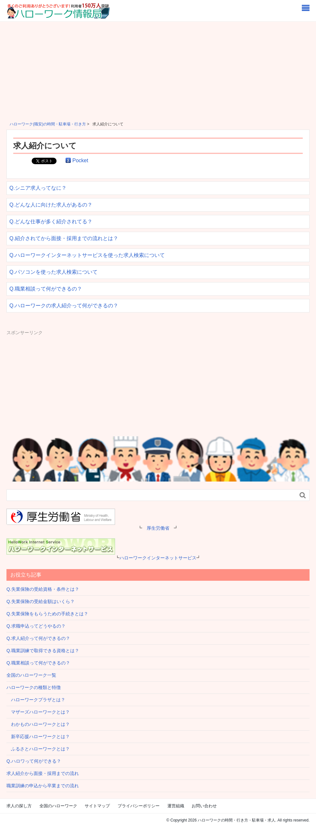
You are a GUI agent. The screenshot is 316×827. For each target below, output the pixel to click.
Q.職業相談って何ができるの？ (45, 289)
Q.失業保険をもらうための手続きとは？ (47, 613)
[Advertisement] (158, 70)
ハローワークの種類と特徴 (33, 687)
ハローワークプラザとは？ (35, 699)
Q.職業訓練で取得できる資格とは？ (42, 650)
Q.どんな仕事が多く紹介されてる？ (50, 221)
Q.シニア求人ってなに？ (38, 188)
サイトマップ (97, 805)
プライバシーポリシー (139, 805)
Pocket (80, 160)
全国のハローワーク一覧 (31, 675)
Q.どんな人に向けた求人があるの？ (50, 204)
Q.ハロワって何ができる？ (33, 761)
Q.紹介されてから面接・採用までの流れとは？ (63, 238)
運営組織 (175, 805)
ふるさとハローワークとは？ (38, 748)
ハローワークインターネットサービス (158, 557)
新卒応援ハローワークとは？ (38, 736)
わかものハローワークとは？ (38, 724)
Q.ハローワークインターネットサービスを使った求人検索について (87, 255)
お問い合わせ (204, 805)
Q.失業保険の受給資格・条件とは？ (42, 589)
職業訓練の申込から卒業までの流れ (42, 785)
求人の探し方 (19, 805)
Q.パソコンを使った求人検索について (53, 272)
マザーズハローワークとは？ (38, 712)
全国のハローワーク (58, 805)
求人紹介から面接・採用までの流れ (42, 773)
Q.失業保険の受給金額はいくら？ (40, 601)
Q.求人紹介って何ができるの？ (38, 638)
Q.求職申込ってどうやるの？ (36, 626)
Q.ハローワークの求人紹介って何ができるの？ (63, 305)
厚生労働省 (158, 528)
